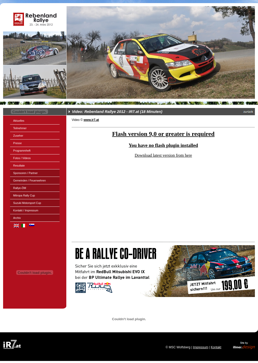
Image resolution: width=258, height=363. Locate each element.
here (188, 155)
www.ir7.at (91, 120)
